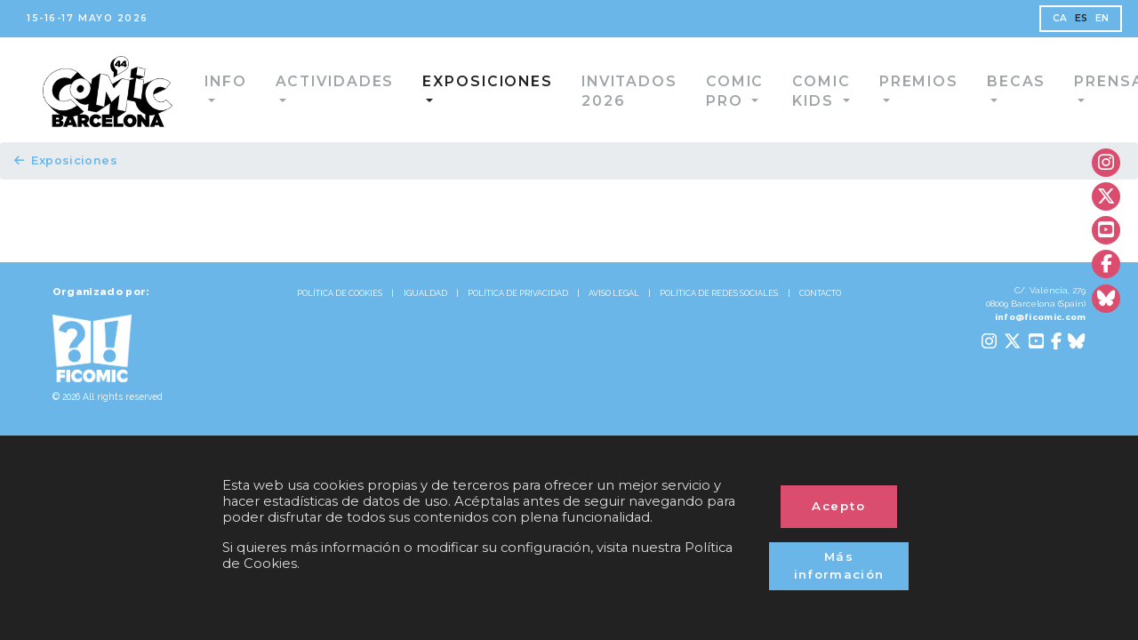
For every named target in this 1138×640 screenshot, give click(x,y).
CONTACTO (569, 333)
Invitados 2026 (587, 91)
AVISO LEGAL (667, 312)
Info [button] (238, 81)
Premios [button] (884, 81)
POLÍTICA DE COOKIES (283, 312)
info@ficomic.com (1023, 341)
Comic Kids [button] (779, 91)
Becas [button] (969, 81)
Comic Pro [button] (685, 91)
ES (1054, 22)
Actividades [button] (333, 81)
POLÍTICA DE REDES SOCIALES (813, 312)
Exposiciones (75, 166)
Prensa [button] (1050, 81)
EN (1079, 22)
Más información (838, 557)
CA (1027, 22)
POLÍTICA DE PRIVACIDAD (531, 312)
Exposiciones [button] (465, 81)
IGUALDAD (403, 312)
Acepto (839, 488)
